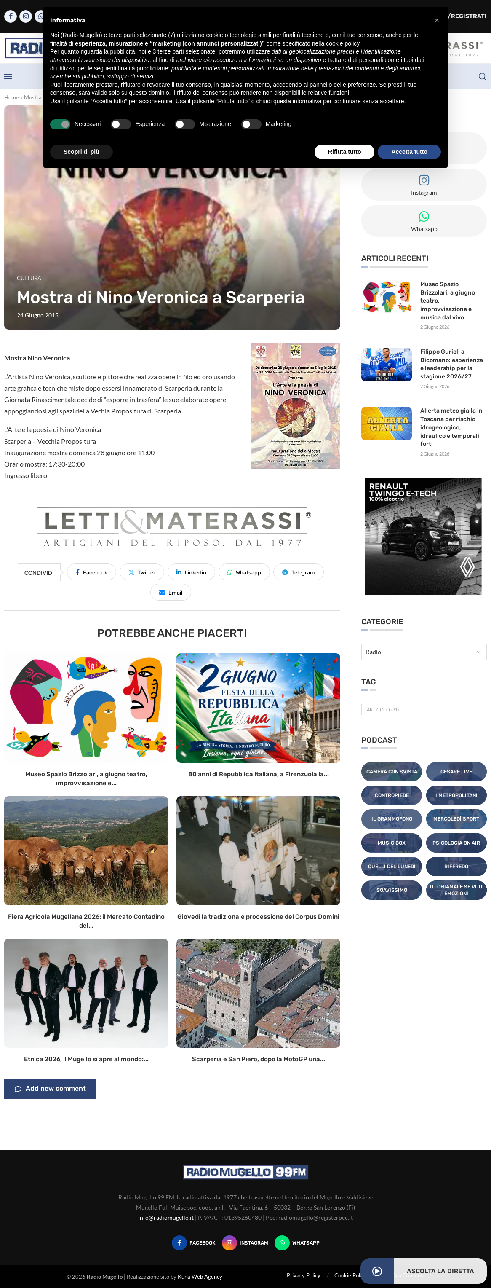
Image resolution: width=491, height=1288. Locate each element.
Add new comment (50, 1089)
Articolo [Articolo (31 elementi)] (383, 709)
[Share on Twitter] (142, 572)
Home (11, 97)
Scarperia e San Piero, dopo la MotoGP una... (258, 1059)
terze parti (170, 51)
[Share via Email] (170, 592)
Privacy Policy (303, 1275)
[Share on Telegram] (298, 572)
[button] (436, 20)
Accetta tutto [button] (409, 151)
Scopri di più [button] (81, 151)
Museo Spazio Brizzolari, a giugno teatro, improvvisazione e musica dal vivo (447, 301)
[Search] (482, 76)
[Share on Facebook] (91, 572)
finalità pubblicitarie (143, 68)
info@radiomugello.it (166, 1217)
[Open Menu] (8, 76)
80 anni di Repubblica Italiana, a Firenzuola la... (258, 774)
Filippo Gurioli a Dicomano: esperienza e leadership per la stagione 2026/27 (451, 364)
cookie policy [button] (342, 43)
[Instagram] (25, 16)
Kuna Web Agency (200, 1276)
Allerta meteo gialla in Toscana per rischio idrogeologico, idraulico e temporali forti (451, 427)
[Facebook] (10, 16)
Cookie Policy (350, 1275)
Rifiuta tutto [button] (344, 151)
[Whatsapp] (297, 1242)
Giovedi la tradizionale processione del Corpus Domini (258, 916)
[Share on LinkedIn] (191, 572)
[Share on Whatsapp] (244, 572)
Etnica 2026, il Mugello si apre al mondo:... (86, 1059)
